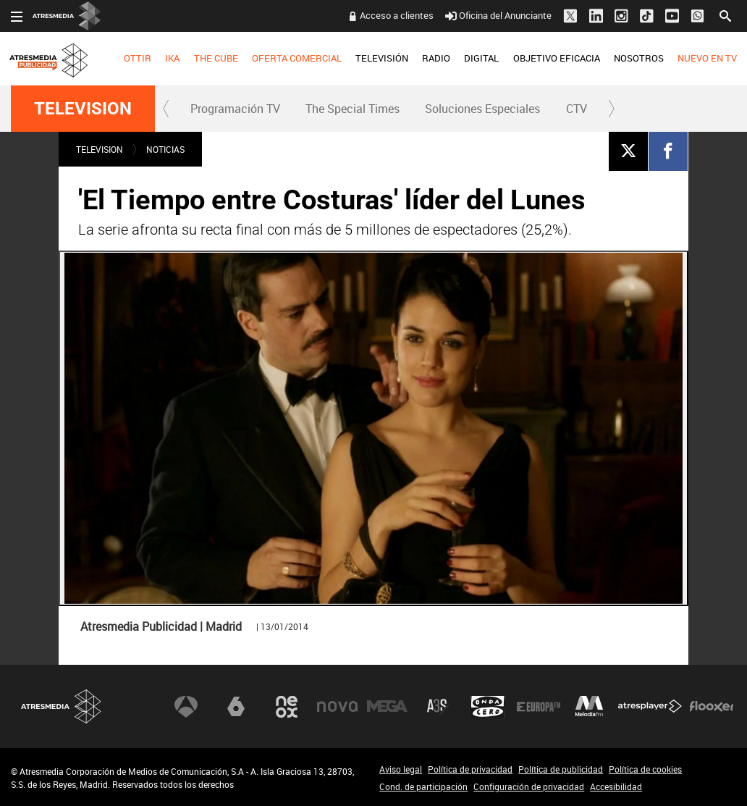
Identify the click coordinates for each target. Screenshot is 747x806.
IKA (172, 57)
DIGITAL (481, 57)
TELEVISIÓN (381, 57)
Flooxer (711, 707)
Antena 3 (186, 707)
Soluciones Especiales (482, 109)
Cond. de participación (423, 786)
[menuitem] (138, 58)
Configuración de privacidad (528, 786)
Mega (387, 707)
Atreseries (438, 707)
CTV (576, 109)
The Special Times (352, 109)
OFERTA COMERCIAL (297, 57)
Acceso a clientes (397, 15)
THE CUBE (216, 57)
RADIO (436, 57)
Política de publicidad (560, 769)
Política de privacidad (470, 769)
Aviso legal (400, 769)
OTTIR (137, 57)
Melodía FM (589, 707)
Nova (337, 707)
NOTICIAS (165, 149)
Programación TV (235, 109)
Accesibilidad (616, 786)
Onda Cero (488, 707)
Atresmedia (61, 706)
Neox (286, 707)
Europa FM (538, 707)
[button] (166, 108)
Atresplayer (650, 707)
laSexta (236, 707)
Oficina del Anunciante (498, 15)
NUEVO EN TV (707, 57)
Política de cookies (645, 769)
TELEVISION (83, 108)
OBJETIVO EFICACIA (556, 57)
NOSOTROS (639, 57)
